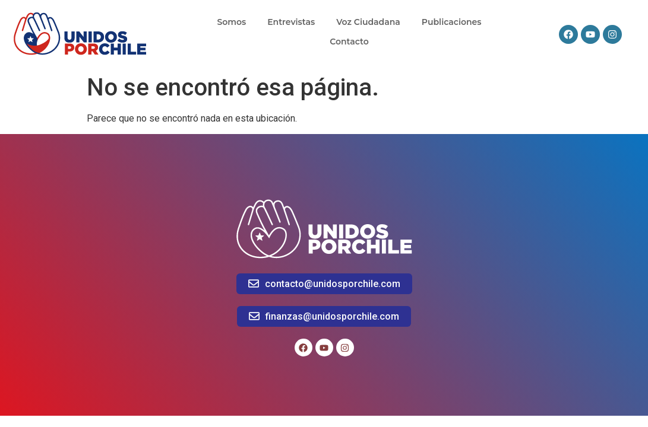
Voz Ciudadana (368, 22)
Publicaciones (452, 22)
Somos (231, 22)
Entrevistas (291, 22)
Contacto (349, 41)
